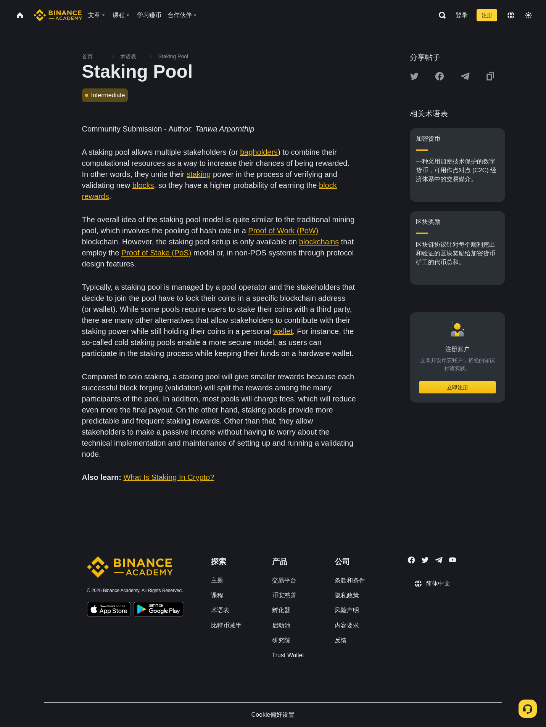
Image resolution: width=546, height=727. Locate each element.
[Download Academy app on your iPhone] (109, 610)
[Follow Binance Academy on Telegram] (439, 560)
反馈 (341, 640)
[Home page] (58, 15)
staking (199, 174)
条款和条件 (350, 580)
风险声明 (347, 610)
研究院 (281, 640)
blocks (143, 185)
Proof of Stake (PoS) (156, 253)
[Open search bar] (440, 15)
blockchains (319, 242)
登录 (462, 15)
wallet (283, 331)
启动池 (281, 625)
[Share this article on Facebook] (439, 76)
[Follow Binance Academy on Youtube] (452, 559)
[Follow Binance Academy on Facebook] (411, 560)
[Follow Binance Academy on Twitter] (425, 560)
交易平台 (284, 580)
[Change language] (511, 15)
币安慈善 (284, 595)
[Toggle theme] (528, 15)
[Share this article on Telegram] (465, 76)
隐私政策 (347, 595)
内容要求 (347, 625)
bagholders (259, 152)
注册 (487, 15)
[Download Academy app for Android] (158, 610)
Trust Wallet (288, 655)
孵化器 (281, 610)
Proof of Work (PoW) (283, 230)
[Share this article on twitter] (414, 76)
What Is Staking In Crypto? (168, 477)
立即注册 (457, 387)
